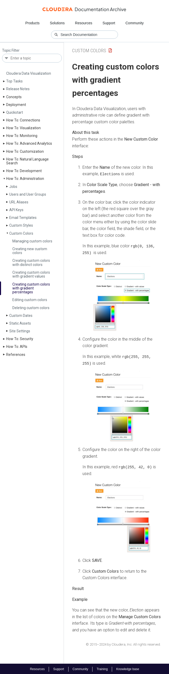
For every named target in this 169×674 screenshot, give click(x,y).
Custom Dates (20, 315)
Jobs (13, 187)
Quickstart (14, 112)
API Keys (16, 210)
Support (109, 23)
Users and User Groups (27, 194)
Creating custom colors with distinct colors (31, 262)
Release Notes (18, 89)
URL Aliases (18, 202)
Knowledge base (127, 668)
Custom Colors (21, 233)
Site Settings (19, 331)
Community (134, 23)
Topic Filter (11, 50)
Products (32, 23)
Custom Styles (21, 225)
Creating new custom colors (29, 251)
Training (102, 668)
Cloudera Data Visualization (28, 73)
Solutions (57, 23)
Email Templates (23, 218)
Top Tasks (14, 81)
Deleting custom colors (30, 308)
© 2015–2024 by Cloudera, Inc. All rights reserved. (123, 644)
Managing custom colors (32, 241)
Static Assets (20, 323)
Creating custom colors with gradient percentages (31, 288)
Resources (83, 23)
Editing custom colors (29, 300)
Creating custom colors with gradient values (31, 274)
